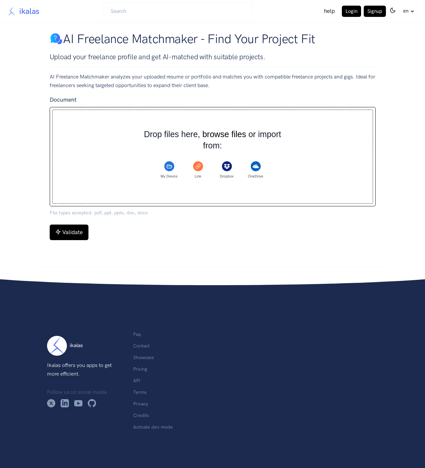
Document (63, 99)
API (136, 381)
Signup (374, 11)
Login (351, 11)
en (405, 11)
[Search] (178, 11)
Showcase (143, 357)
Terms (140, 392)
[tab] (169, 170)
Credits (141, 415)
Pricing (140, 369)
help (329, 11)
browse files (224, 134)
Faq (137, 334)
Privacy (140, 404)
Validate (69, 232)
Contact (141, 346)
